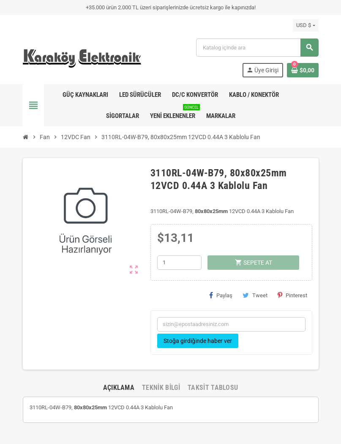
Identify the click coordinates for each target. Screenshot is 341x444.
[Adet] (179, 262)
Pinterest (292, 295)
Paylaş (220, 295)
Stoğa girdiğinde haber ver (198, 340)
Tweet (255, 295)
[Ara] (257, 47)
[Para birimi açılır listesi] (305, 25)
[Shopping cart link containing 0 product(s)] (303, 70)
